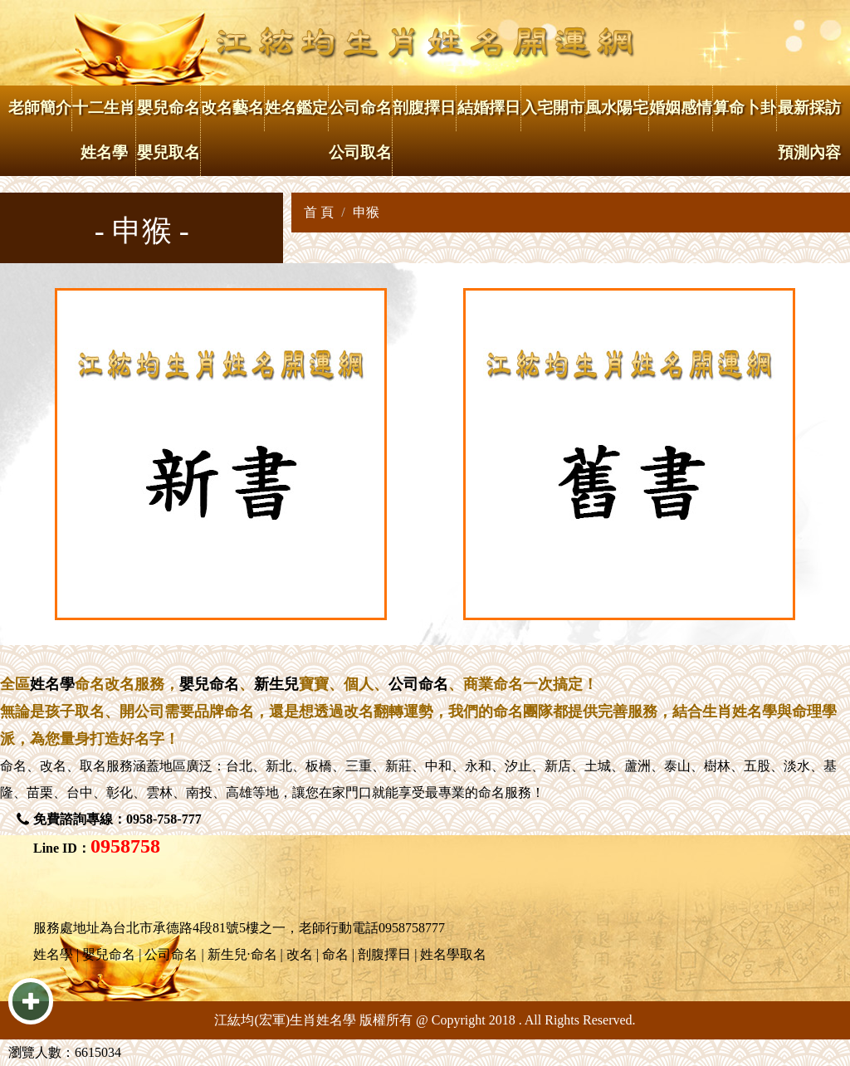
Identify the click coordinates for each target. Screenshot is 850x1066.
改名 (53, 766)
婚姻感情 (680, 107)
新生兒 (276, 684)
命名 (13, 766)
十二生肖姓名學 (103, 130)
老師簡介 (39, 107)
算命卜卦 (744, 107)
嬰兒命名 (209, 684)
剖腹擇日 (424, 107)
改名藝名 (232, 107)
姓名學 (52, 684)
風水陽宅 (616, 107)
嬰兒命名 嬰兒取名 (168, 130)
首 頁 (319, 212)
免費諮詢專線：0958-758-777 (117, 819)
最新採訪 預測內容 (809, 130)
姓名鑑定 (296, 107)
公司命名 (418, 684)
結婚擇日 (488, 107)
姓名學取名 (453, 954)
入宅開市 (552, 107)
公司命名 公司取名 (360, 130)
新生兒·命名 (242, 954)
